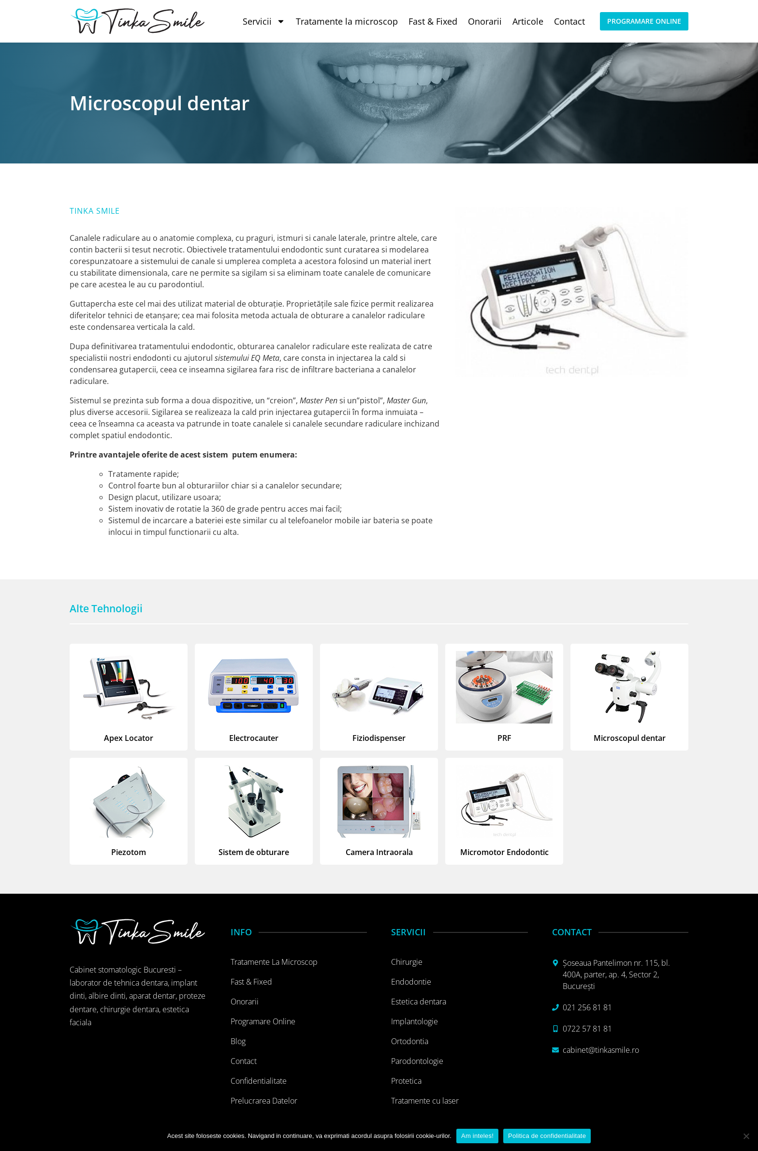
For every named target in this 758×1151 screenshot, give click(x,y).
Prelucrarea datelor (264, 1101)
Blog (238, 1041)
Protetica (406, 1081)
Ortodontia (409, 1041)
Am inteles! (477, 1135)
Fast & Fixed (432, 21)
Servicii (264, 21)
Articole (527, 21)
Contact (569, 21)
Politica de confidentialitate (547, 1135)
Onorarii (485, 21)
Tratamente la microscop (347, 21)
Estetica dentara (418, 1001)
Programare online (263, 1021)
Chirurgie (407, 962)
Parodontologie (417, 1061)
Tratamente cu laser (425, 1101)
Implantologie (414, 1021)
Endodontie (411, 982)
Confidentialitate (259, 1081)
